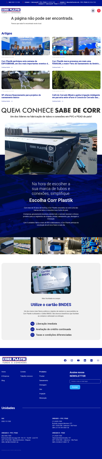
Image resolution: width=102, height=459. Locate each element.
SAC (2, 418)
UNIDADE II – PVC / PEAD (9, 433)
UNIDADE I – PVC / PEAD (60, 418)
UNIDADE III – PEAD (58, 433)
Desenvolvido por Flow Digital (11, 450)
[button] (93, 10)
